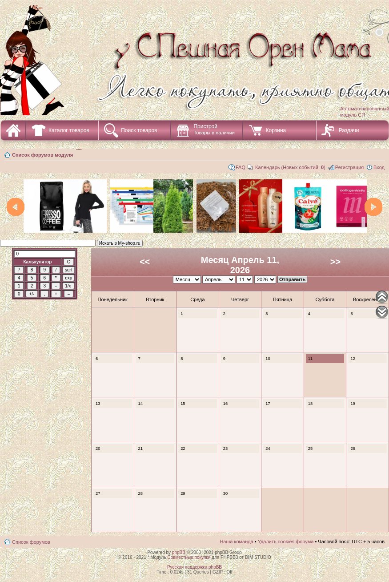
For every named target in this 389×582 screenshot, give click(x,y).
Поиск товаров (139, 130)
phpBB (178, 552)
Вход (379, 167)
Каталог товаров (68, 130)
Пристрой (214, 129)
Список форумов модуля (42, 155)
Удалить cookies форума (286, 541)
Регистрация (349, 167)
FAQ (240, 167)
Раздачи (349, 130)
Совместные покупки (188, 557)
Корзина (275, 130)
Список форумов (31, 542)
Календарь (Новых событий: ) (290, 167)
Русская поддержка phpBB (194, 567)
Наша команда (236, 541)
